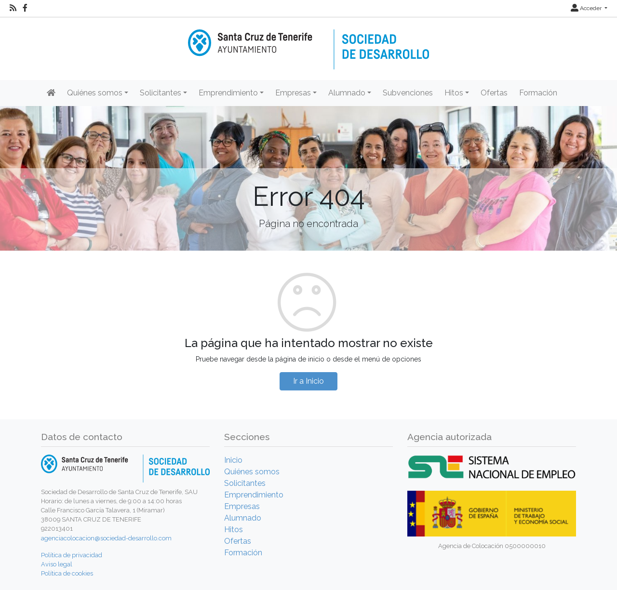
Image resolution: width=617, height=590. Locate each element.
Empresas (242, 506)
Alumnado (242, 518)
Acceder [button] (587, 8)
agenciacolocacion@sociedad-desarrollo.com (106, 538)
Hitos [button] (453, 92)
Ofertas (494, 92)
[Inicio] (308, 42)
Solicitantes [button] (160, 92)
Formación (538, 92)
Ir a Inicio (308, 381)
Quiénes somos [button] (94, 92)
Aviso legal (56, 564)
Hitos (233, 529)
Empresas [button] (293, 92)
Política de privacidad (71, 555)
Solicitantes (245, 483)
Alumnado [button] (346, 92)
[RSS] (13, 8)
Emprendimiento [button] (228, 92)
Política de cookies (67, 573)
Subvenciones (408, 92)
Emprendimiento (253, 494)
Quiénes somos (252, 471)
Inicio (233, 460)
